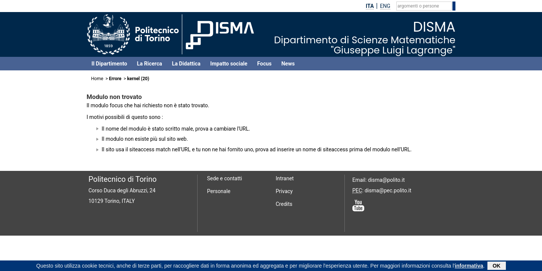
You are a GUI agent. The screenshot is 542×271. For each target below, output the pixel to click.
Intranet (285, 178)
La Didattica (186, 64)
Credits (284, 204)
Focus (264, 64)
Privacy (284, 191)
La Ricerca (149, 64)
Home (97, 78)
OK (497, 266)
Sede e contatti (224, 178)
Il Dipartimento (109, 64)
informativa (469, 266)
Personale (218, 191)
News (288, 64)
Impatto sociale (229, 64)
